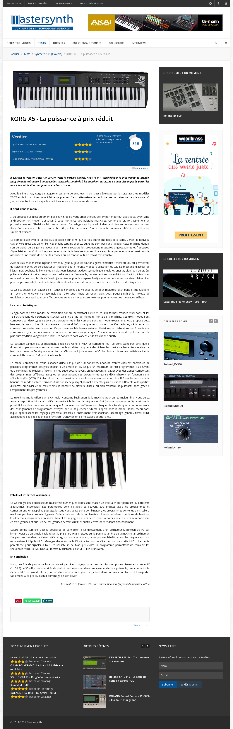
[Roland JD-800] (190, 97)
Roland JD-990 (173, 364)
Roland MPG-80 (19, 685)
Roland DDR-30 (173, 406)
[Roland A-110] (191, 429)
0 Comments (142, 168)
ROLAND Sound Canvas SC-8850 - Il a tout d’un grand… (129, 698)
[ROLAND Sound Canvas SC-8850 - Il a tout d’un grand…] (94, 701)
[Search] (216, 43)
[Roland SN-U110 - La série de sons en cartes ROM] (94, 682)
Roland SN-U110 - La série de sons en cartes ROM (127, 678)
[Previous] (211, 321)
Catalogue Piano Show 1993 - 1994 (185, 301)
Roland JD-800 (172, 115)
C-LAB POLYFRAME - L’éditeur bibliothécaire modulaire (36, 667)
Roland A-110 (172, 447)
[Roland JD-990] (191, 346)
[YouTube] (226, 3)
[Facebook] (218, 3)
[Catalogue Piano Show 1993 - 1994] (190, 283)
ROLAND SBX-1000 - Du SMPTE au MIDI (34, 693)
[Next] (216, 321)
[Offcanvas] (225, 43)
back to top (141, 625)
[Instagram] (210, 3)
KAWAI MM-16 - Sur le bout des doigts (33, 657)
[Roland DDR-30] (191, 387)
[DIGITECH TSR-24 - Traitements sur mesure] (94, 662)
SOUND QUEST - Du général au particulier (35, 677)
